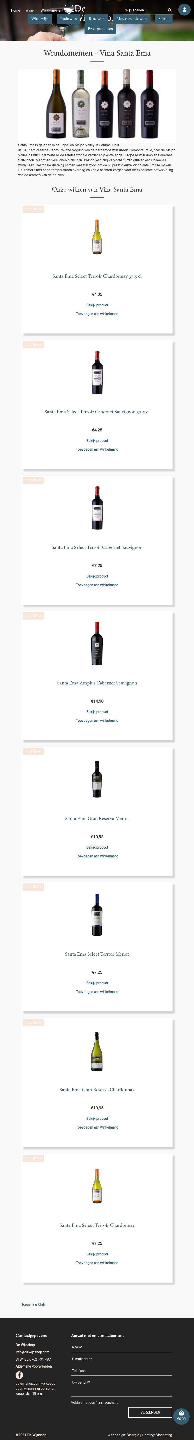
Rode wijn (68, 19)
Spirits (164, 19)
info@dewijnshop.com (32, 1352)
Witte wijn (39, 19)
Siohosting (164, 1435)
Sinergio (133, 1435)
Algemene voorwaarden (34, 1366)
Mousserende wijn (131, 19)
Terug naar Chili (33, 1304)
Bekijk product (97, 305)
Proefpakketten (100, 29)
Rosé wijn (97, 19)
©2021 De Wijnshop (31, 1435)
